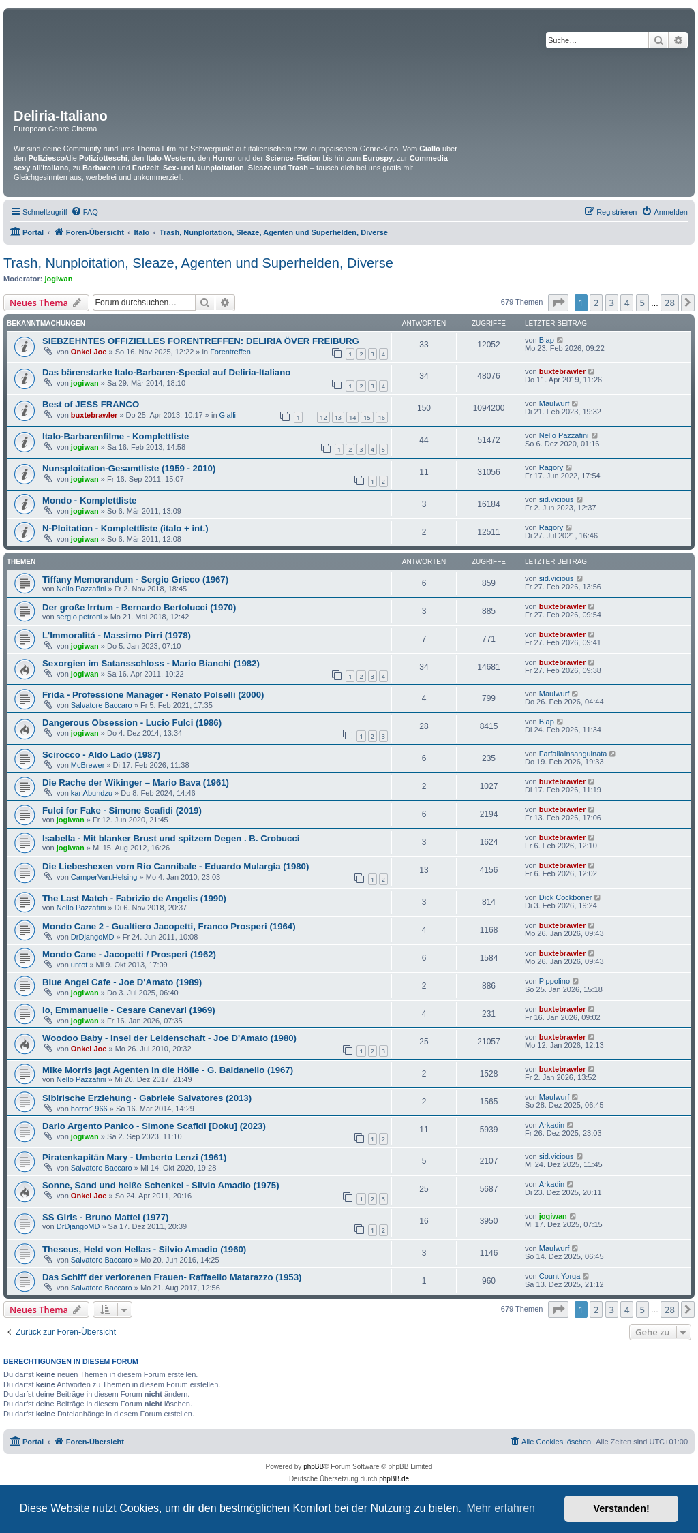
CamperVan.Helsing (104, 877)
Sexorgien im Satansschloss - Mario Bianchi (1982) (151, 663)
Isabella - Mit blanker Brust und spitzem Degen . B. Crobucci (170, 838)
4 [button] (626, 302)
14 (352, 417)
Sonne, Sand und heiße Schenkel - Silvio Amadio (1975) (160, 1185)
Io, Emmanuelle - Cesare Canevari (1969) (128, 1010)
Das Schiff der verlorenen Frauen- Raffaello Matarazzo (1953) (171, 1277)
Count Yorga (560, 1276)
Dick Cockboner (565, 897)
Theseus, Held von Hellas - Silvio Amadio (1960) (144, 1249)
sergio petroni (79, 617)
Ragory (551, 467)
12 (323, 417)
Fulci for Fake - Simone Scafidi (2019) (122, 810)
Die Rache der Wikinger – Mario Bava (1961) (135, 782)
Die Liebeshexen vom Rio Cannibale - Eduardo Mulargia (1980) (175, 866)
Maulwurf (554, 403)
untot (79, 965)
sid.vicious (556, 499)
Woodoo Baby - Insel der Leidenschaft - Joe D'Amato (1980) (169, 1038)
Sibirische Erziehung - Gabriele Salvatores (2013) (147, 1098)
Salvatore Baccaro (101, 705)
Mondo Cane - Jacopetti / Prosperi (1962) (129, 954)
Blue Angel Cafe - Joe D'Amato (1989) (122, 982)
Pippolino (554, 981)
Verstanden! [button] (622, 1508)
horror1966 (89, 1108)
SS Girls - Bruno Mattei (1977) (105, 1217)
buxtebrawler (562, 371)
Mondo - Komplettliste (89, 500)
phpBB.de (394, 1479)
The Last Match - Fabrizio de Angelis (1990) (134, 898)
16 (381, 417)
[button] (558, 302)
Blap (546, 340)
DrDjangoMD (93, 937)
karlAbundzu (91, 793)
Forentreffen (230, 351)
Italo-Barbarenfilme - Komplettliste (115, 436)
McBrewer (88, 765)
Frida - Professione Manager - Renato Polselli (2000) (153, 695)
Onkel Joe (89, 351)
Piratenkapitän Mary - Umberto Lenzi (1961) (134, 1157)
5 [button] (642, 302)
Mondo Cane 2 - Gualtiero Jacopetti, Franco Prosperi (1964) (169, 926)
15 (366, 417)
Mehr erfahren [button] (500, 1508)
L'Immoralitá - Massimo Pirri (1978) (116, 635)
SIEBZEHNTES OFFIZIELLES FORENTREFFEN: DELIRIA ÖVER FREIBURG (200, 341)
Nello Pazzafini (564, 435)
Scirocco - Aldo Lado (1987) (101, 754)
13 (338, 417)
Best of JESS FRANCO (90, 404)
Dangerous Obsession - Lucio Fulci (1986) (132, 722)
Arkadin (551, 1125)
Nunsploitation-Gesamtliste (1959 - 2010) (128, 468)
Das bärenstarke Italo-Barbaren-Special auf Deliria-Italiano (166, 372)
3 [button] (611, 302)
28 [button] (670, 302)
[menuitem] (84, 212)
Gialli (227, 415)
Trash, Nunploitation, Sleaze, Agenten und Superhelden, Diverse (198, 263)
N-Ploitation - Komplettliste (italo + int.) (125, 528)
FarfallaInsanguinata (573, 753)
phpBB (313, 1466)
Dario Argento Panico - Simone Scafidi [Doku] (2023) (154, 1126)
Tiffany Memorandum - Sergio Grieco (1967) (135, 579)
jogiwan (59, 279)
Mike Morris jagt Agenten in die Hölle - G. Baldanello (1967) (167, 1070)
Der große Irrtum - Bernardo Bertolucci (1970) (139, 607)
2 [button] (596, 302)
